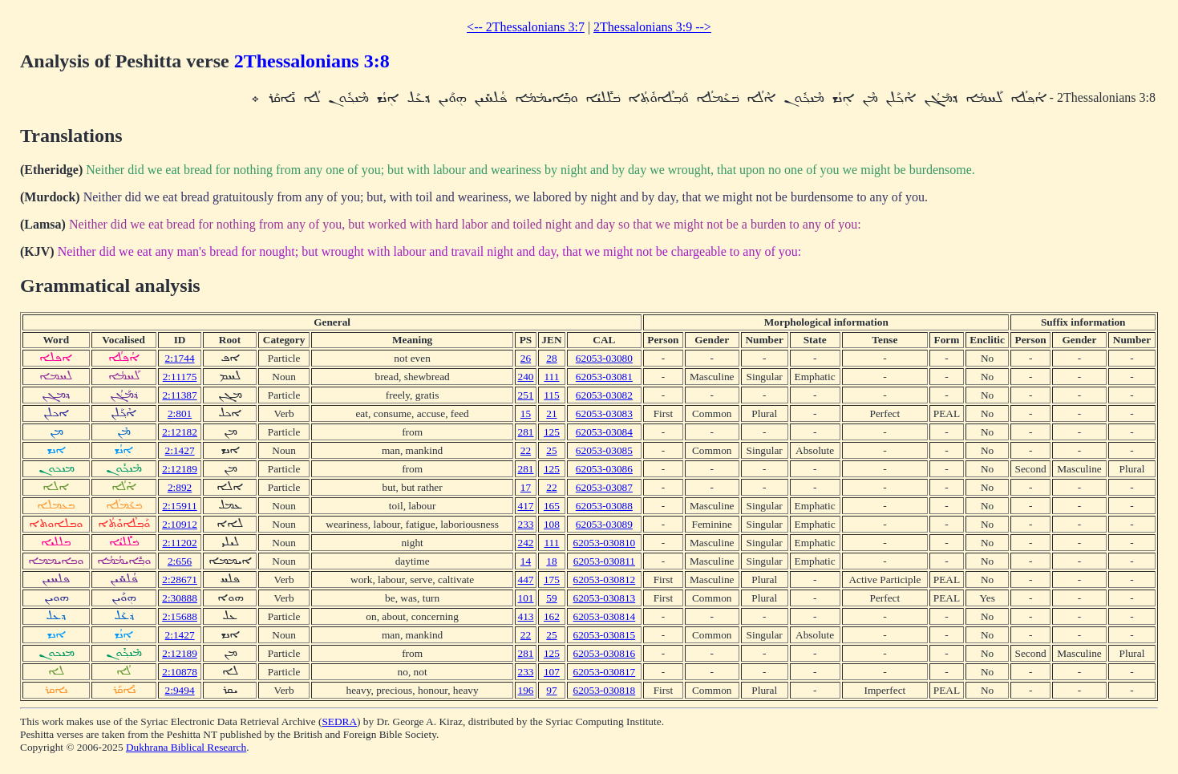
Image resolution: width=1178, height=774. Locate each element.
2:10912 (179, 524)
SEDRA (339, 721)
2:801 (180, 413)
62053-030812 (604, 579)
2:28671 (179, 579)
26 (525, 358)
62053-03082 (604, 395)
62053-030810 (604, 543)
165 (552, 506)
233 (526, 524)
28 (551, 358)
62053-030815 (604, 635)
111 (551, 377)
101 (526, 598)
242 (526, 543)
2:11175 (180, 377)
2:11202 (179, 543)
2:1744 (180, 358)
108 (552, 524)
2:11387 (179, 395)
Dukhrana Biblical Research (186, 747)
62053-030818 (604, 690)
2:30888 (179, 598)
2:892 (180, 487)
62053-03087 (604, 487)
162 (552, 616)
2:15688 (179, 616)
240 (526, 377)
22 (525, 450)
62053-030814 (604, 616)
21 (551, 413)
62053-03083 (604, 413)
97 (551, 690)
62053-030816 (604, 653)
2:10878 (179, 672)
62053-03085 (604, 450)
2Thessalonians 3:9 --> (652, 27)
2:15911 (179, 506)
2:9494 (180, 690)
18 (551, 561)
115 (552, 395)
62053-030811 (604, 561)
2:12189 (179, 469)
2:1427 (180, 450)
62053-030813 (604, 598)
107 (552, 672)
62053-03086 (604, 469)
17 (525, 487)
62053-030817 (604, 672)
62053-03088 (604, 506)
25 (551, 450)
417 (526, 506)
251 (526, 395)
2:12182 (179, 432)
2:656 (180, 561)
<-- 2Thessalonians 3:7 (526, 27)
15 (525, 413)
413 (526, 616)
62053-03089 (604, 524)
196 (526, 690)
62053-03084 (604, 432)
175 (552, 579)
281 (526, 432)
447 (526, 579)
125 (552, 432)
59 (551, 598)
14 (525, 561)
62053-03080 (604, 358)
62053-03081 (604, 377)
